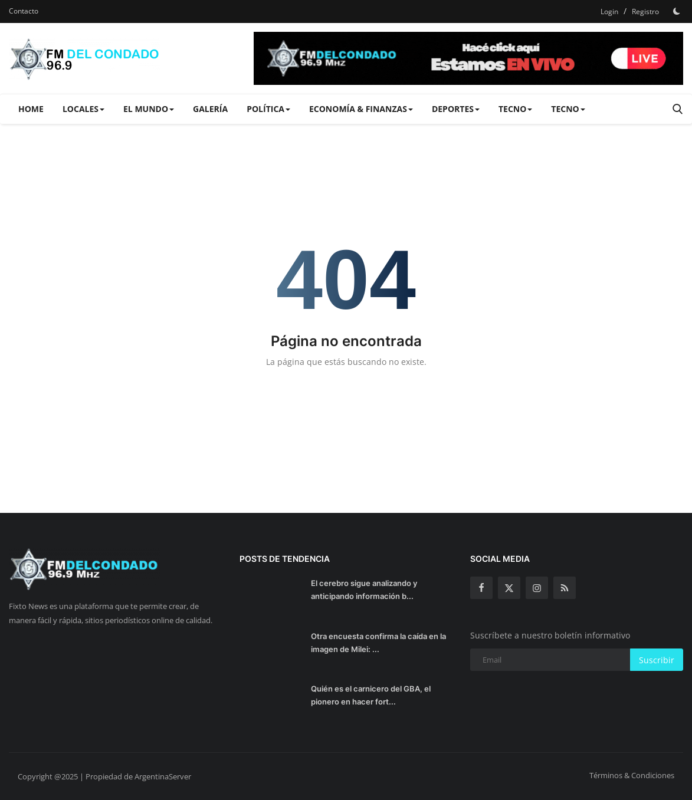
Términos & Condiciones (631, 775)
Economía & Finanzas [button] (361, 108)
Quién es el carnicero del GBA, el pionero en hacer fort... (371, 695)
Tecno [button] (515, 108)
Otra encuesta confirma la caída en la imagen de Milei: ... (378, 642)
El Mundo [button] (148, 108)
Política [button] (268, 108)
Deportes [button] (456, 108)
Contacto (23, 11)
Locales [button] (83, 108)
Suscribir (656, 660)
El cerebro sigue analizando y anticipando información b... (364, 589)
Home (31, 108)
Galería (210, 108)
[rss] (564, 588)
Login (609, 11)
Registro (645, 11)
